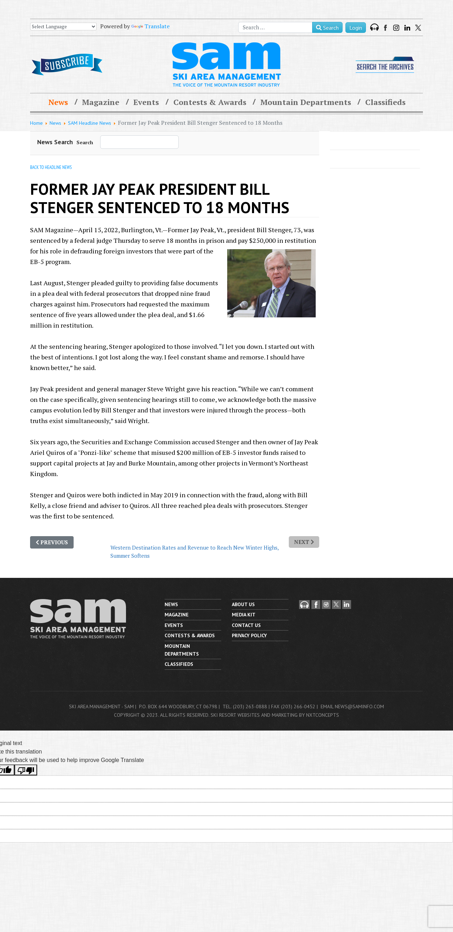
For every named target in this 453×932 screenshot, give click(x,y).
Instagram (396, 28)
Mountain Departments (305, 102)
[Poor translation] (26, 769)
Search (327, 27)
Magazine (100, 102)
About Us (243, 604)
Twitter (418, 28)
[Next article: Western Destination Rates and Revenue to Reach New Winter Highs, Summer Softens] (304, 542)
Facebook (386, 28)
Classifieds (385, 102)
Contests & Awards (209, 102)
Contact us (246, 625)
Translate (150, 26)
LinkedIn (407, 28)
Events (146, 102)
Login (355, 27)
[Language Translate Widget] (63, 26)
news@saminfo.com (359, 706)
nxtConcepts (322, 715)
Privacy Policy (249, 635)
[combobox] (275, 27)
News (58, 102)
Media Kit (244, 614)
